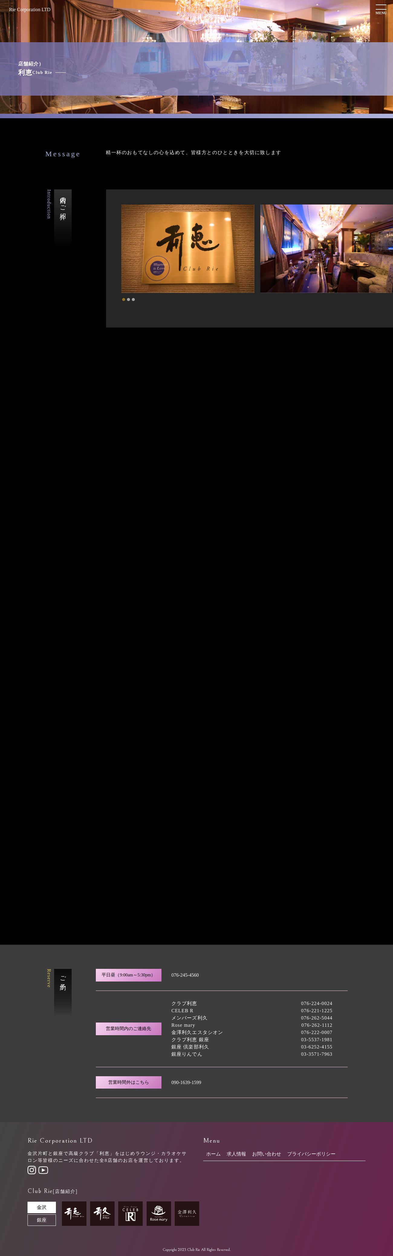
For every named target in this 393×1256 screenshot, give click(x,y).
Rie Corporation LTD (29, 9)
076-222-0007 (317, 1032)
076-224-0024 (317, 1003)
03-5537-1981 (317, 1039)
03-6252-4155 (317, 1046)
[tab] (123, 299)
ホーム (213, 1153)
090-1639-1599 (186, 1082)
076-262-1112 (317, 1025)
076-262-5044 (317, 1017)
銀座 (42, 1220)
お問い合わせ (266, 1153)
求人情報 (236, 1153)
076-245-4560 (185, 975)
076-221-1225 (317, 1010)
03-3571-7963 (317, 1054)
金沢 (42, 1207)
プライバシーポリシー (311, 1153)
